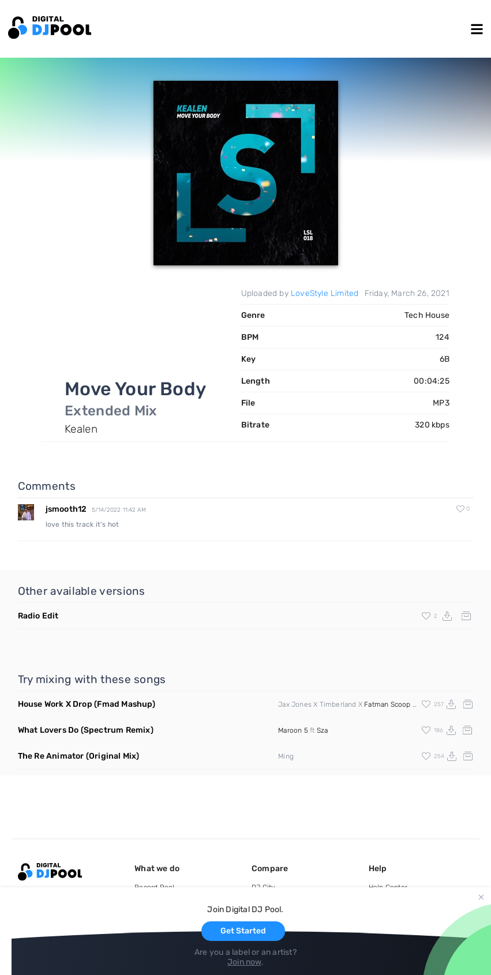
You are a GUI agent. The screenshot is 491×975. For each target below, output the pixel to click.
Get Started (243, 931)
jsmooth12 (66, 509)
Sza (322, 730)
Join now (244, 962)
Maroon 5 (293, 730)
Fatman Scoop (387, 704)
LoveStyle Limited (324, 293)
